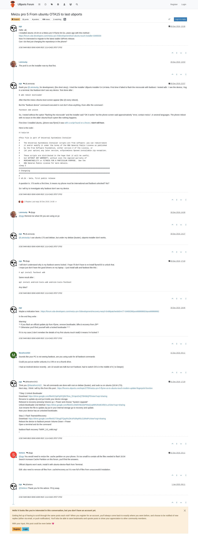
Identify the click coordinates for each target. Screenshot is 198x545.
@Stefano (28, 485)
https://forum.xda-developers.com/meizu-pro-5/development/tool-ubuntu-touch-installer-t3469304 (60, 36)
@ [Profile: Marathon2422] (34, 385)
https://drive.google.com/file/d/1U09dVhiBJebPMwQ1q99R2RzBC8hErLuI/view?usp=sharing (85, 405)
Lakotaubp (23, 62)
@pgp (32, 212)
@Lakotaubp (29, 84)
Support (15, 19)
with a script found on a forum (77, 123)
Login (25, 529)
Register (16, 529)
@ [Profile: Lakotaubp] (33, 87)
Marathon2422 (24, 353)
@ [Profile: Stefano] (23, 488)
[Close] (185, 510)
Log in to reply (180, 19)
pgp (20, 26)
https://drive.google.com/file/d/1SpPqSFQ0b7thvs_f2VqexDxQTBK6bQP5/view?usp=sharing (67, 396)
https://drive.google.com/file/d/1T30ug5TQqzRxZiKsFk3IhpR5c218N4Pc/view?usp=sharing (67, 419)
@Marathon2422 (30, 382)
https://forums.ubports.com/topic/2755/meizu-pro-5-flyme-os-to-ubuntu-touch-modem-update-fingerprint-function (105, 388)
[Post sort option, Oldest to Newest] (169, 19)
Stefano (22, 453)
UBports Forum (26, 4)
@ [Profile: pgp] (21, 216)
